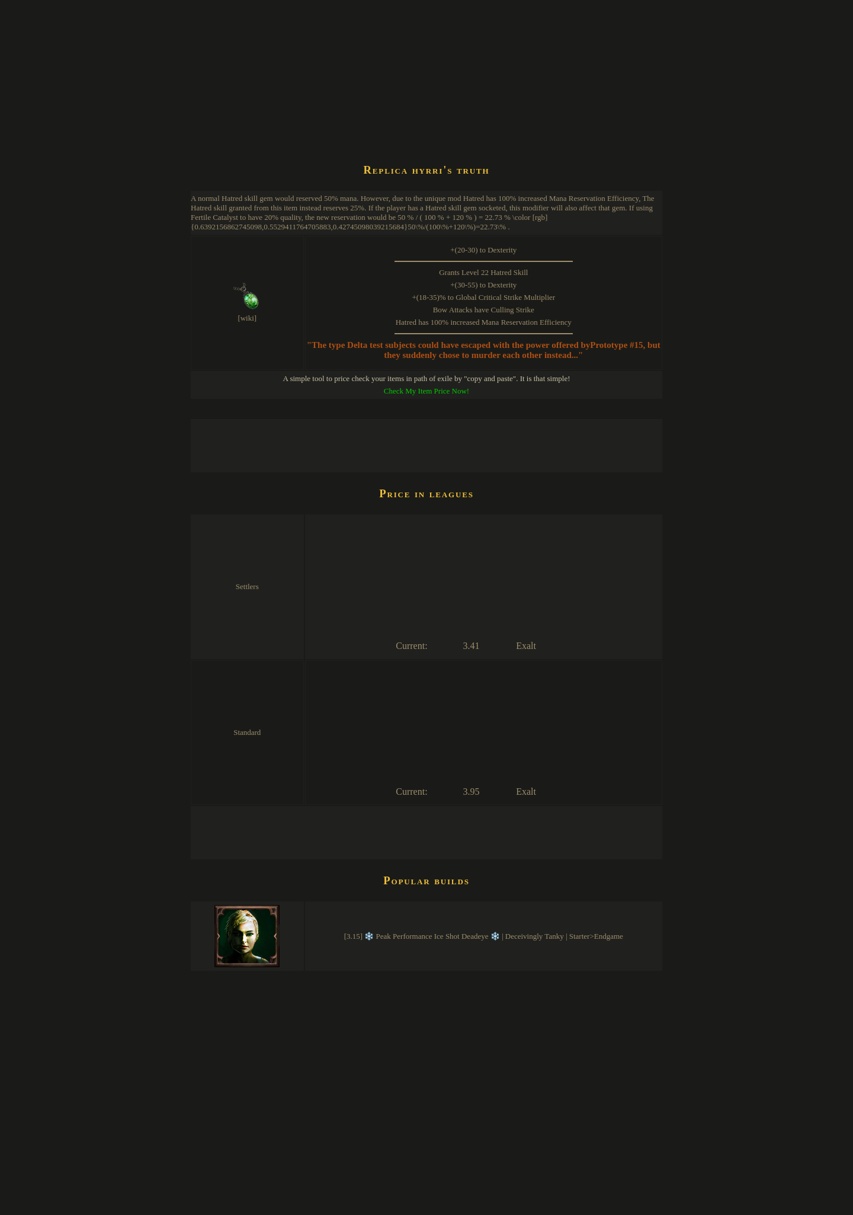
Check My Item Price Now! (426, 390)
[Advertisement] (406, 121)
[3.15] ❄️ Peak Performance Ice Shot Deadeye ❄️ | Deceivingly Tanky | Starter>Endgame (483, 936)
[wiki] (247, 318)
